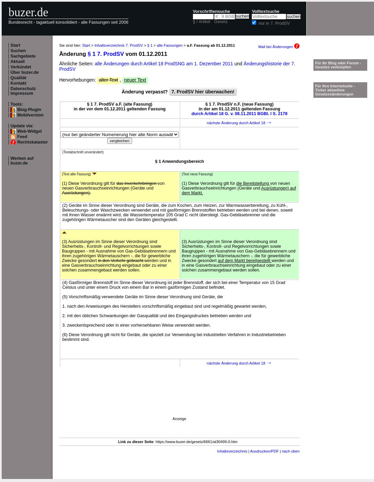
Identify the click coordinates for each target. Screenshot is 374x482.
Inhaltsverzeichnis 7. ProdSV (118, 45)
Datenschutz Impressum (23, 91)
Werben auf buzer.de (22, 161)
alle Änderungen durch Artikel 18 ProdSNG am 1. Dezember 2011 (164, 63)
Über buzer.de (24, 72)
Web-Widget (29, 131)
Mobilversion (30, 115)
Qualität (18, 77)
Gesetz (221, 21)
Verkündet (20, 67)
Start (15, 45)
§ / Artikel (202, 21)
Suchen (18, 50)
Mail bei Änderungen (279, 47)
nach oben (291, 451)
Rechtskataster (32, 142)
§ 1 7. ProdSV (106, 54)
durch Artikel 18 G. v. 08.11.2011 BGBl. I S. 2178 (240, 113)
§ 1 (150, 45)
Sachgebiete (23, 56)
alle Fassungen (169, 45)
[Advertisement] (162, 433)
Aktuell (17, 61)
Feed (22, 136)
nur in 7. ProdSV (274, 23)
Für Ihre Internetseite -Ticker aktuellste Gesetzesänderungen (335, 90)
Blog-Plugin (29, 109)
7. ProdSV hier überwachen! (203, 91)
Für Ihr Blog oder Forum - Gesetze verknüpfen (338, 65)
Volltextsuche (265, 11)
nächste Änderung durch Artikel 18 (239, 123)
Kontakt (18, 83)
